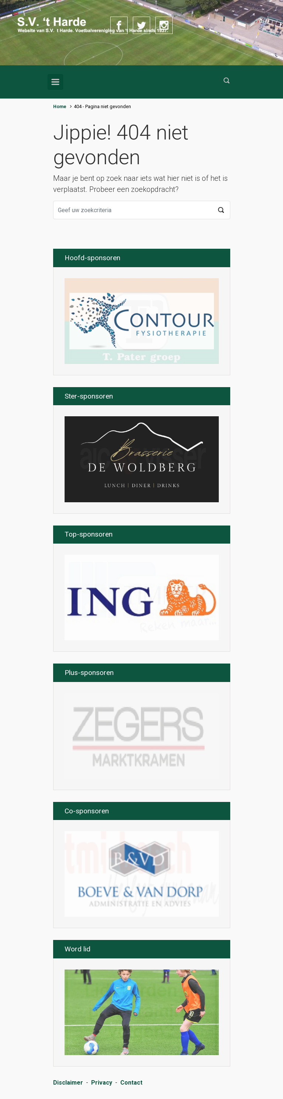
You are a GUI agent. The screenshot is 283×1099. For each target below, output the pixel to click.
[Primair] (55, 82)
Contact (131, 1082)
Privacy (101, 1082)
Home (59, 106)
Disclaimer (68, 1082)
